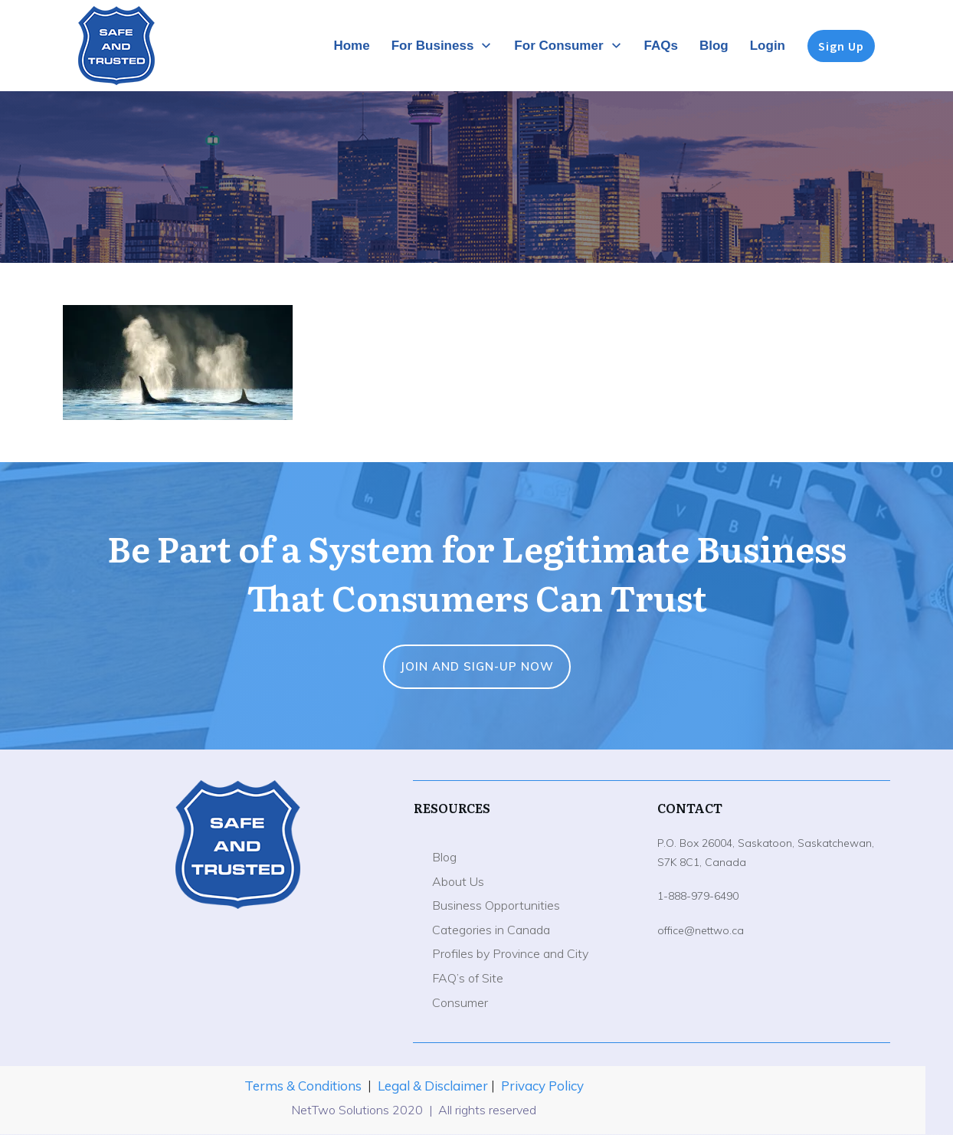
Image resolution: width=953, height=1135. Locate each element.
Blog (444, 856)
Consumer (460, 1002)
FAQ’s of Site (467, 978)
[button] (178, 362)
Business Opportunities (496, 905)
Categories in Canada (491, 929)
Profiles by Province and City (510, 953)
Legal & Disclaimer (434, 1086)
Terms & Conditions (303, 1086)
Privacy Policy (542, 1086)
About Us (458, 881)
